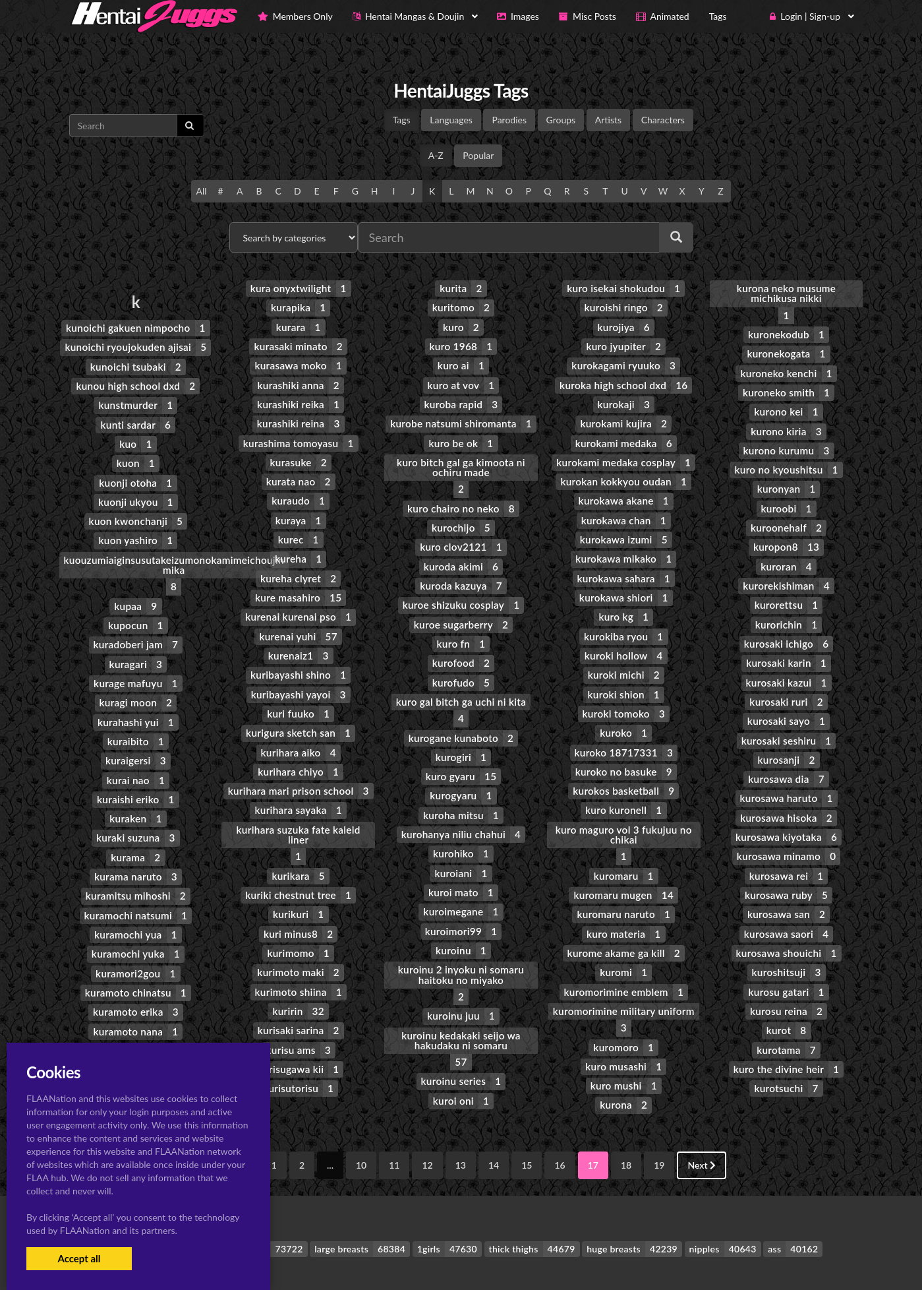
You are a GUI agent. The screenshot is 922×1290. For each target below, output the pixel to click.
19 (659, 1120)
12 (427, 1120)
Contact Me (543, 1256)
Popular (478, 155)
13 (460, 1120)
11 (394, 1120)
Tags (402, 119)
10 (361, 1120)
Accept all (78, 1258)
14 (493, 1120)
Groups (561, 119)
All (201, 191)
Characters (663, 119)
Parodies (509, 119)
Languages (451, 119)
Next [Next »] (701, 1120)
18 (626, 1120)
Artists (608, 119)
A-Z (436, 155)
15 (526, 1120)
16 (559, 1120)
